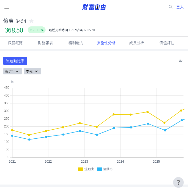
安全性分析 (106, 42)
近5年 (12, 71)
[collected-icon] (31, 21)
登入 (180, 7)
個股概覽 (15, 42)
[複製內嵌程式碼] (180, 61)
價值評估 (167, 42)
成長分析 (136, 42)
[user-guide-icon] (178, 182)
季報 (32, 71)
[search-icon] (170, 7)
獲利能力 (75, 42)
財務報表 (45, 42)
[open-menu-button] (6, 7)
